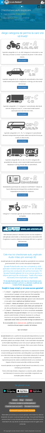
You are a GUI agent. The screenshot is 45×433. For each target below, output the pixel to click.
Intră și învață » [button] (22, 60)
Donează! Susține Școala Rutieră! (22, 410)
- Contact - (29, 400)
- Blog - (21, 400)
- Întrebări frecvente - (31, 406)
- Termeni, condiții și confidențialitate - (22, 403)
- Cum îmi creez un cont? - (14, 406)
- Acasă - (15, 400)
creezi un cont (21, 323)
